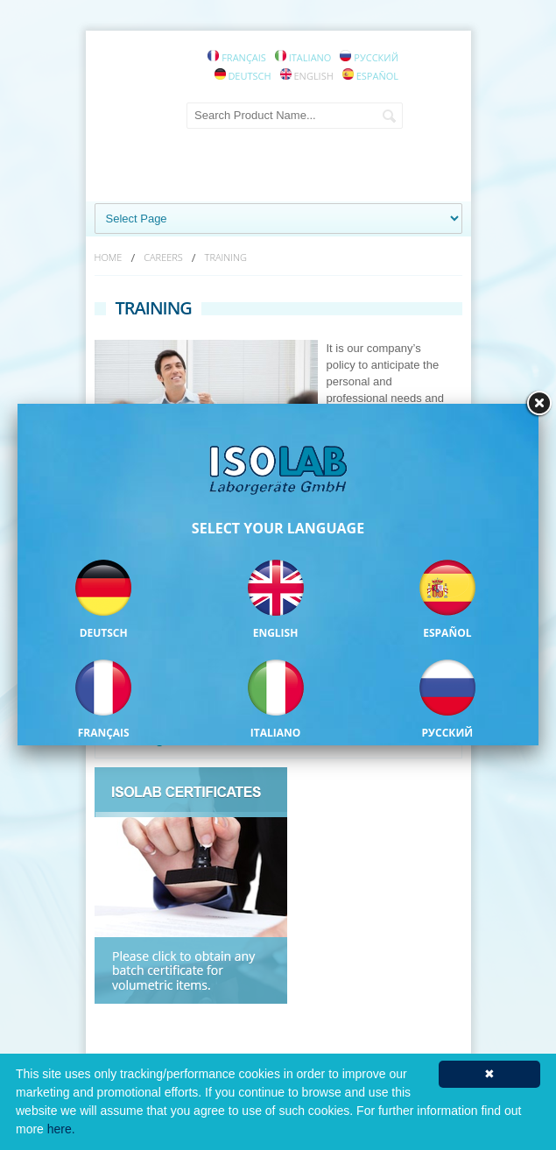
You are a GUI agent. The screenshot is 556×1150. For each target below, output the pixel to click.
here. (61, 1129)
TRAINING (226, 257)
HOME (109, 257)
